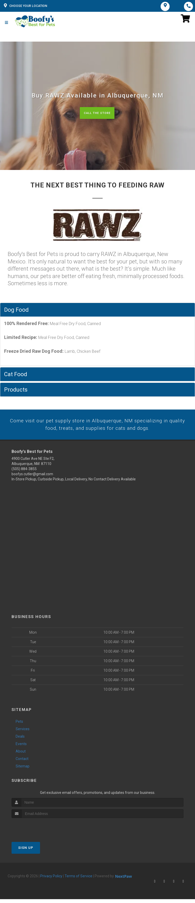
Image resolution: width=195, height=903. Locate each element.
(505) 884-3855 (24, 473)
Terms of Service (78, 880)
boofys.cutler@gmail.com (32, 478)
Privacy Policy (51, 880)
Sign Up (25, 851)
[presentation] (39, 831)
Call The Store (97, 115)
